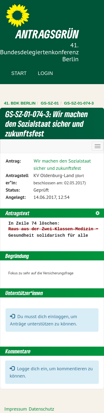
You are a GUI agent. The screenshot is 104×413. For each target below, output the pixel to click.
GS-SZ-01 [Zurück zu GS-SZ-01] (50, 103)
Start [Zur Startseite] (19, 73)
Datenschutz (41, 409)
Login (45, 73)
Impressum (15, 409)
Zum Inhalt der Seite (24, 13)
